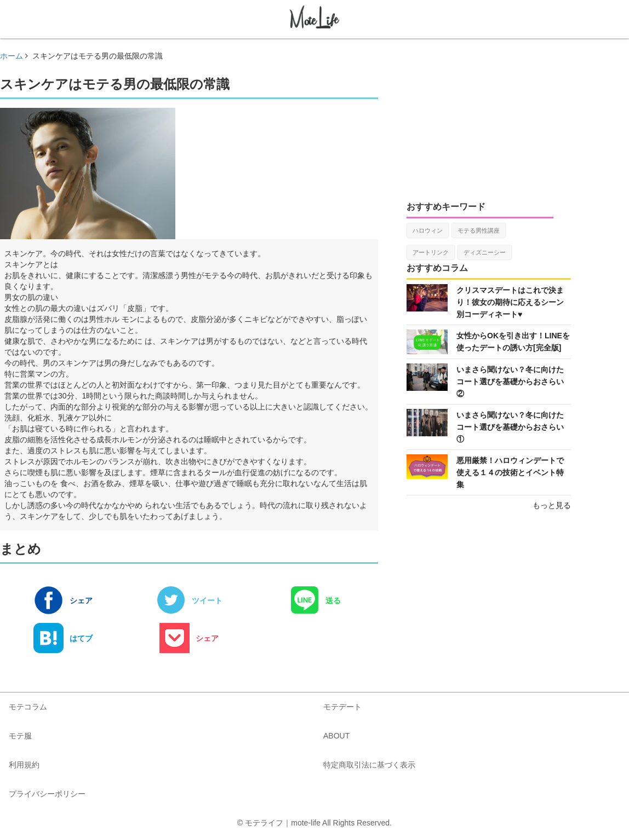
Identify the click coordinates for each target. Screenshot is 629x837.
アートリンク (431, 252)
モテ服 (20, 735)
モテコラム (28, 706)
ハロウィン (428, 230)
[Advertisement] (489, 118)
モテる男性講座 (479, 230)
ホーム (11, 55)
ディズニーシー (485, 252)
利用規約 (24, 764)
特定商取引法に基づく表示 (369, 764)
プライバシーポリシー (47, 793)
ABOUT (336, 735)
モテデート (342, 706)
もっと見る (552, 505)
